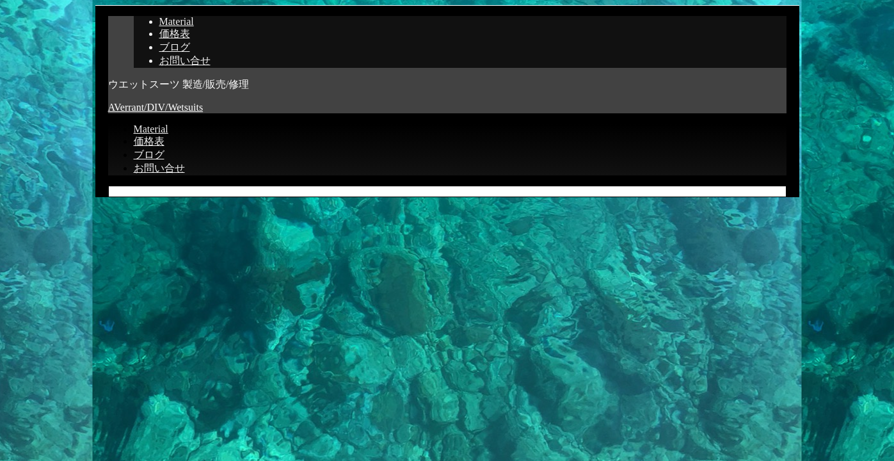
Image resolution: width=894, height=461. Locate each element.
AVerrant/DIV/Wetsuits (156, 107)
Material (176, 21)
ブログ (174, 47)
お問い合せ (185, 60)
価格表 (174, 33)
